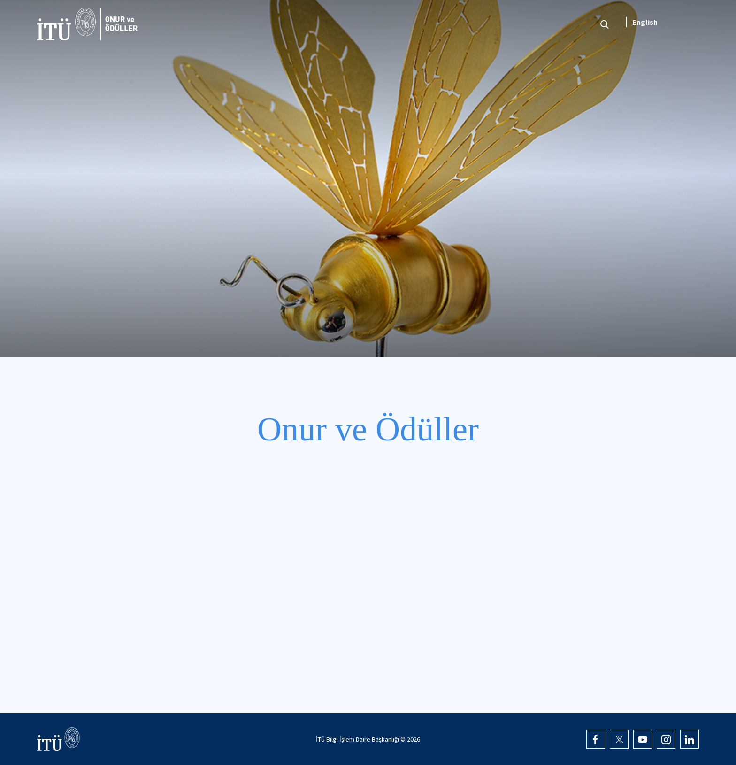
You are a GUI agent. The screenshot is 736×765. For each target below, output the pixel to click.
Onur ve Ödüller (368, 429)
